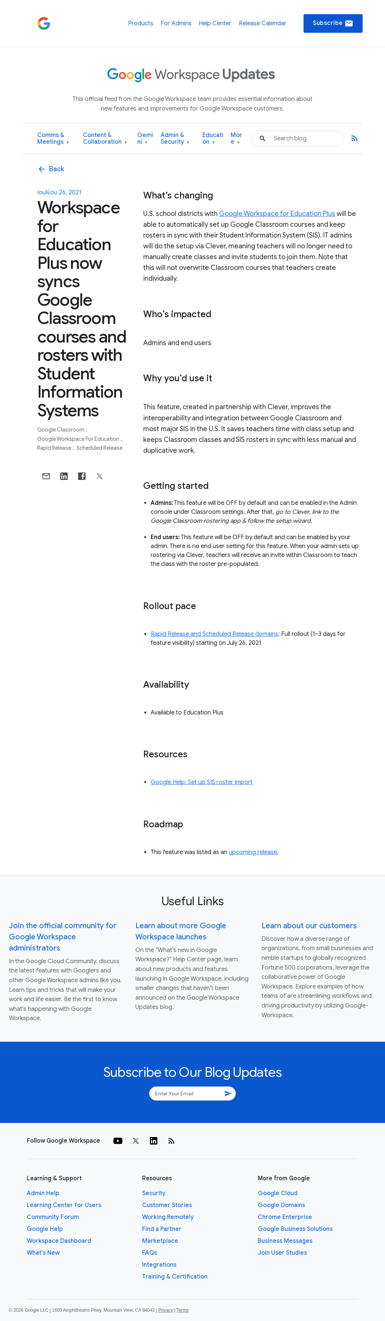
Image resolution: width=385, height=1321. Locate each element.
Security (154, 1193)
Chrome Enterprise (285, 1217)
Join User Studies (282, 1253)
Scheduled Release (99, 448)
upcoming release (253, 852)
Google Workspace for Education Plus (277, 214)
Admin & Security (175, 139)
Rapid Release (54, 448)
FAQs (149, 1253)
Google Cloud (278, 1193)
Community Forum (53, 1217)
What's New (43, 1253)
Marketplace (160, 1241)
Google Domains (281, 1205)
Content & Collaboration (105, 139)
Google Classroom (61, 429)
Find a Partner (162, 1229)
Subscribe (333, 23)
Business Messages (285, 1241)
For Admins (176, 23)
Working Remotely (168, 1217)
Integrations (159, 1265)
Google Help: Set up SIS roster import (202, 782)
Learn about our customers (309, 925)
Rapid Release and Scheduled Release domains (214, 634)
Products (140, 23)
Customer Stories (167, 1205)
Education (212, 139)
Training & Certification (175, 1276)
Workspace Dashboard (59, 1241)
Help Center (215, 23)
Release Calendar (262, 23)
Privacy (165, 1310)
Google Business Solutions (295, 1229)
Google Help (45, 1229)
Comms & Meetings (53, 139)
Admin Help (43, 1193)
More (236, 139)
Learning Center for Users (64, 1205)
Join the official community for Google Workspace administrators (62, 937)
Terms (182, 1310)
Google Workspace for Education (78, 439)
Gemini (145, 139)
